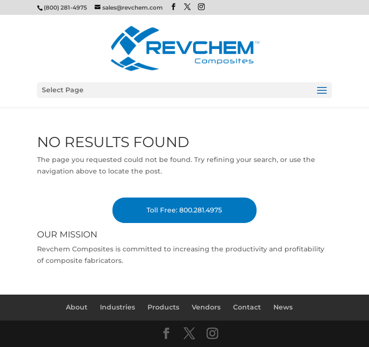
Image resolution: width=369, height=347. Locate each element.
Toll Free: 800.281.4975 (184, 210)
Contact (247, 307)
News (283, 307)
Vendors (206, 307)
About (76, 307)
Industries (117, 307)
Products (163, 307)
